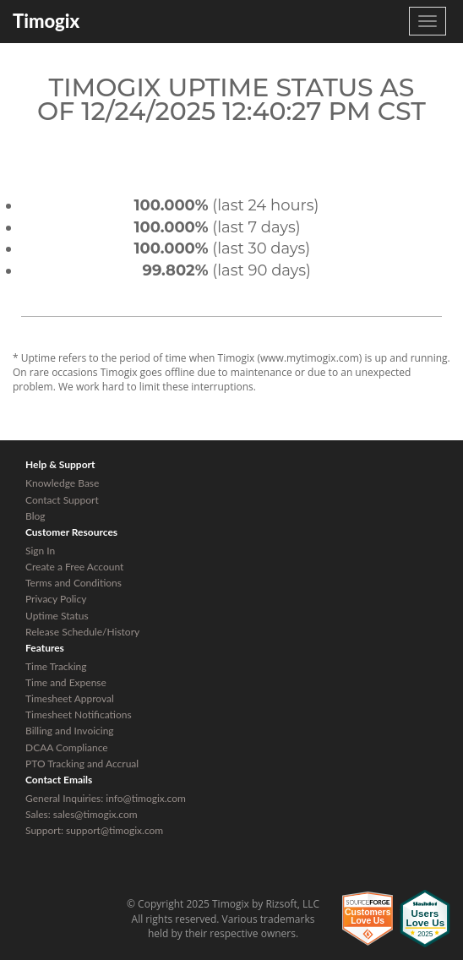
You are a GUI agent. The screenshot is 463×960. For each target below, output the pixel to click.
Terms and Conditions (73, 582)
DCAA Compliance (66, 747)
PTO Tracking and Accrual (82, 763)
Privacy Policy (55, 598)
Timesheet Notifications (78, 714)
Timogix (46, 20)
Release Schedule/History (82, 631)
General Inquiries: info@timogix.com (105, 798)
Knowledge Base (62, 483)
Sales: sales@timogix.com (81, 814)
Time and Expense (65, 682)
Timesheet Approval (69, 698)
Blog (35, 516)
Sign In (40, 550)
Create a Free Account (74, 566)
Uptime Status (57, 615)
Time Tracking (56, 666)
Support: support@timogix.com (94, 830)
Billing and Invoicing (69, 730)
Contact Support (62, 500)
